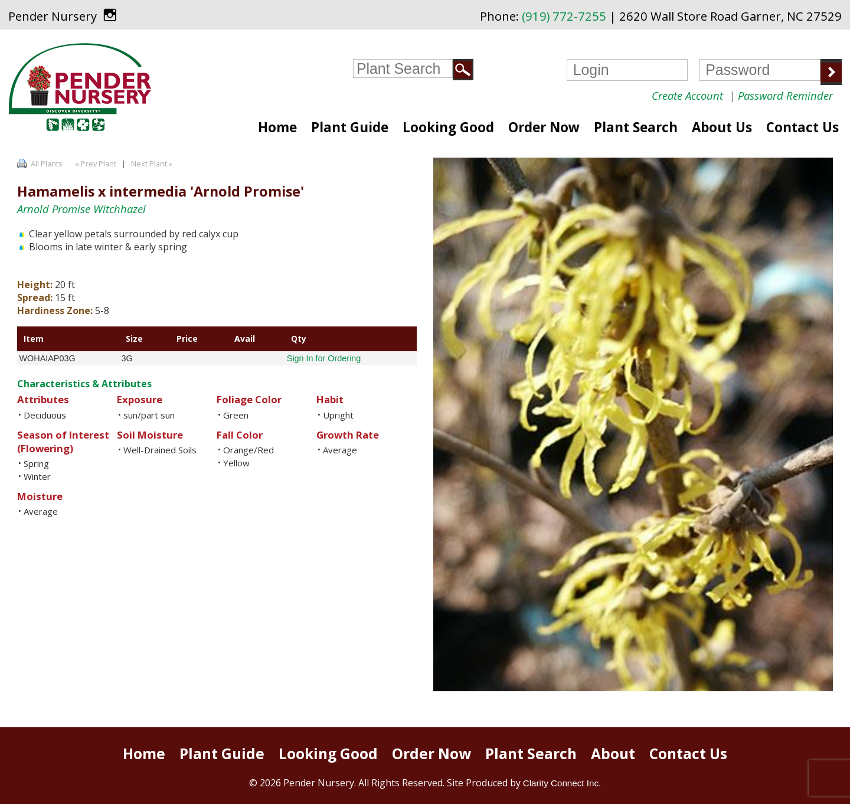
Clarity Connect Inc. (562, 783)
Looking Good (448, 127)
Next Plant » (152, 163)
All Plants (47, 163)
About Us (722, 127)
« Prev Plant (94, 163)
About (613, 753)
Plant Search (636, 127)
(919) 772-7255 (564, 16)
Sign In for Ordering (324, 358)
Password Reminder (785, 95)
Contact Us (802, 127)
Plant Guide (349, 127)
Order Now (544, 127)
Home (277, 127)
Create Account (687, 95)
